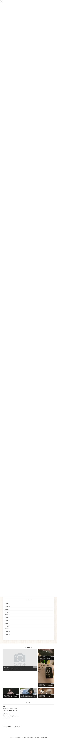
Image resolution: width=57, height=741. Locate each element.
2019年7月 (7, 612)
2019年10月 (7, 606)
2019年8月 (7, 609)
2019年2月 (7, 626)
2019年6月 (7, 614)
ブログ (9, 726)
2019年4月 (7, 620)
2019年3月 (7, 623)
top (4, 726)
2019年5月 (7, 617)
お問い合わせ (16, 726)
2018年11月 (7, 634)
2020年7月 (7, 603)
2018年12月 (7, 631)
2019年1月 (7, 628)
